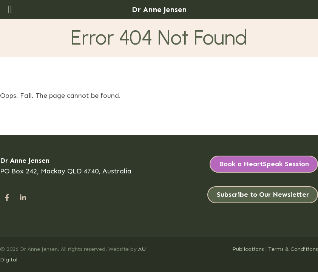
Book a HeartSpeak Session (264, 164)
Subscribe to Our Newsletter (263, 194)
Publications (248, 249)
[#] (7, 198)
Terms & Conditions (293, 249)
